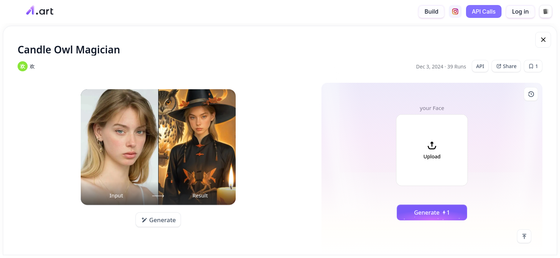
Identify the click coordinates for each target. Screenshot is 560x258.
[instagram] (455, 11)
